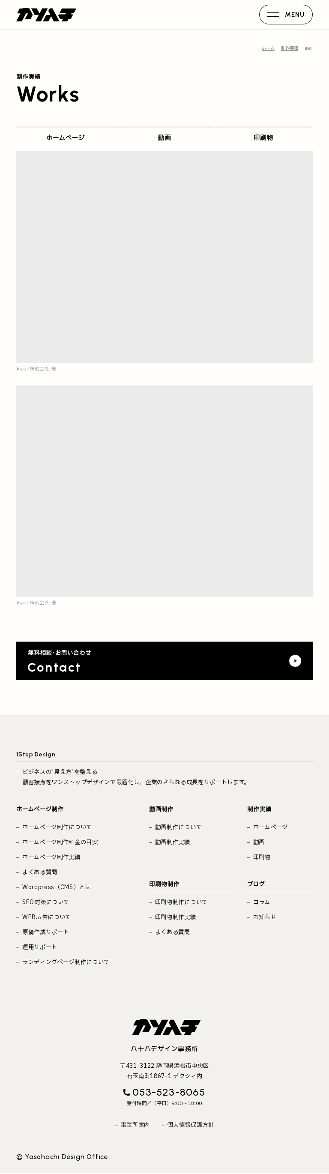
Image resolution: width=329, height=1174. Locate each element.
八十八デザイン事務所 (164, 1049)
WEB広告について (46, 916)
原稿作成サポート (45, 931)
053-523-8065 (169, 1093)
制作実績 (259, 808)
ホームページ (65, 129)
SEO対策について (45, 901)
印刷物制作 (164, 883)
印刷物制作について (181, 901)
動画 (164, 129)
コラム (261, 901)
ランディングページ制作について (66, 961)
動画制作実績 (172, 841)
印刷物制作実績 (175, 916)
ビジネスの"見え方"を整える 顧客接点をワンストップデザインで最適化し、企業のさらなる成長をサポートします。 (136, 775)
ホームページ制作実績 (51, 856)
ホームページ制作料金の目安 (60, 841)
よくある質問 (39, 871)
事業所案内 (135, 1126)
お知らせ (265, 916)
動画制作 (161, 808)
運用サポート (39, 946)
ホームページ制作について (57, 826)
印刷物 (264, 129)
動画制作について (178, 826)
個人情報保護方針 (190, 1126)
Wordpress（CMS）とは (56, 886)
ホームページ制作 (39, 808)
